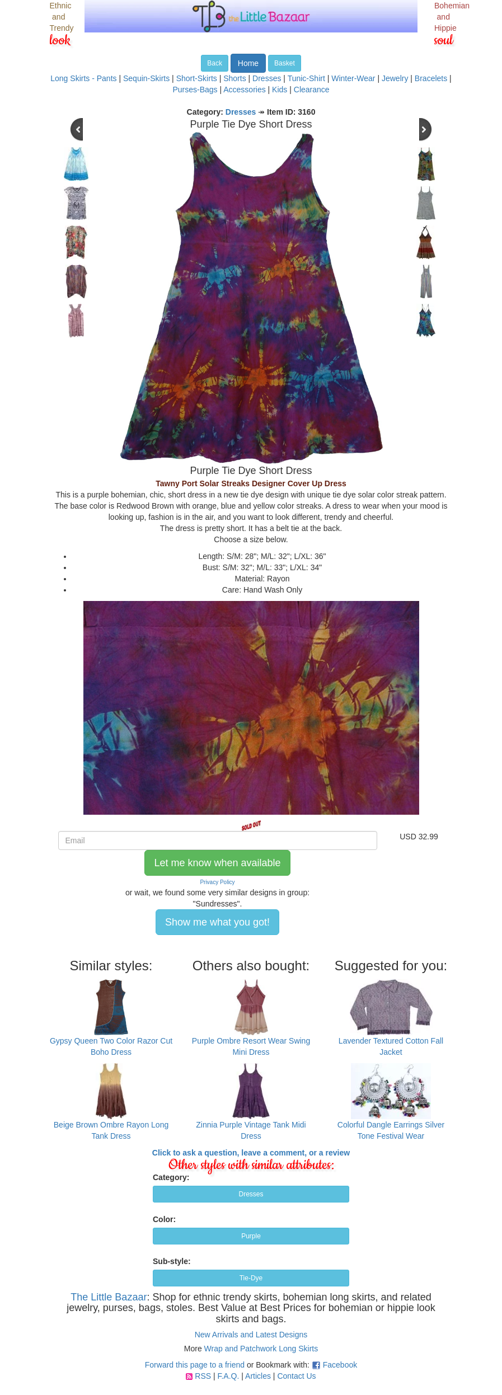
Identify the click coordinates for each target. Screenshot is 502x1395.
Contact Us (296, 1375)
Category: (171, 1177)
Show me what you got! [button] (217, 922)
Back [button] (214, 63)
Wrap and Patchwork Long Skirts (261, 1348)
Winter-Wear (353, 78)
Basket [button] (284, 63)
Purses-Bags (194, 89)
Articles (258, 1375)
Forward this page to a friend (195, 1364)
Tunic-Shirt (306, 78)
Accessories (244, 89)
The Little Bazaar (109, 1297)
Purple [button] (251, 1236)
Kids (279, 89)
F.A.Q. (228, 1375)
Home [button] (248, 63)
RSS (203, 1375)
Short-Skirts (196, 78)
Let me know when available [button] (217, 862)
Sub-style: (172, 1261)
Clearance (312, 89)
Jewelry (395, 78)
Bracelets (431, 78)
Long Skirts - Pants (83, 78)
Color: (164, 1219)
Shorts (234, 78)
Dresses (266, 78)
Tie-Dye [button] (251, 1278)
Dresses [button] (250, 1194)
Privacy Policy (217, 882)
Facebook (340, 1364)
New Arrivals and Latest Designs (251, 1334)
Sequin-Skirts (146, 78)
